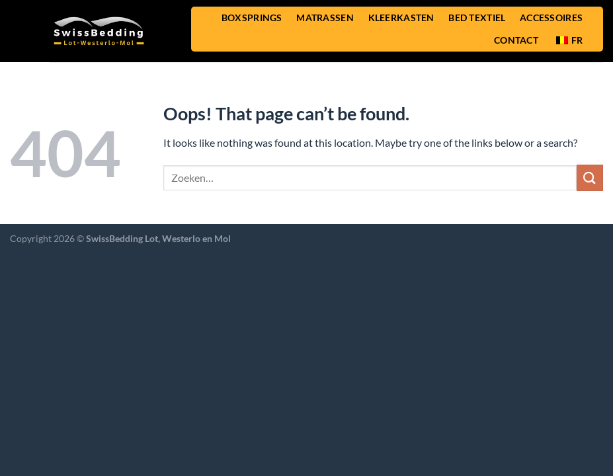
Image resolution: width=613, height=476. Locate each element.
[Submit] (590, 177)
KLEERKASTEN (401, 17)
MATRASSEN (325, 17)
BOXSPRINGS (252, 17)
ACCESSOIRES (551, 17)
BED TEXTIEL (476, 17)
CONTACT (516, 40)
